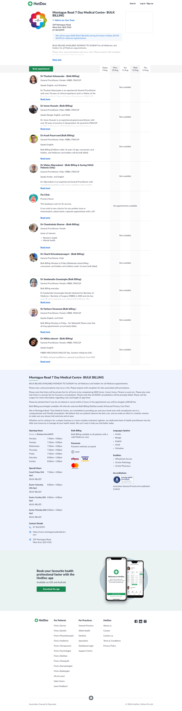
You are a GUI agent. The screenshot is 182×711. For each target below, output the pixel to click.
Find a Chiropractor (62, 646)
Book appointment (41, 69)
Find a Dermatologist (63, 666)
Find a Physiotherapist (64, 636)
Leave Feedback (61, 686)
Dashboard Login (86, 646)
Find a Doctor (60, 626)
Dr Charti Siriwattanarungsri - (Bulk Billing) (62, 254)
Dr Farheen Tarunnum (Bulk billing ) (58, 309)
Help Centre (59, 681)
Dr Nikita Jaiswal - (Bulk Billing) (56, 339)
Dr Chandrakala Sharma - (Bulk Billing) (59, 224)
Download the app (51, 589)
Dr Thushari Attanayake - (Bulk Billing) (59, 76)
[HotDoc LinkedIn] (140, 621)
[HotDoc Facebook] (136, 621)
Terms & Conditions (112, 641)
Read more (45, 99)
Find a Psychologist (62, 651)
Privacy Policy (109, 646)
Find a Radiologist (62, 671)
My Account (59, 676)
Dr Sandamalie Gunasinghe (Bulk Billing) (60, 279)
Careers (106, 631)
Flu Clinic (45, 195)
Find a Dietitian (60, 656)
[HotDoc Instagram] (145, 621)
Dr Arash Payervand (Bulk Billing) (57, 135)
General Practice (86, 626)
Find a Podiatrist (61, 641)
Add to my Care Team (63, 20)
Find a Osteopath (61, 661)
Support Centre (85, 651)
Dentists (82, 636)
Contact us (108, 636)
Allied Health (84, 631)
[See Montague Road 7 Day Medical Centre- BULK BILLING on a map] (139, 22)
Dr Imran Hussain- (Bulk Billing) (56, 106)
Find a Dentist (60, 631)
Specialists (83, 641)
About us (107, 626)
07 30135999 (39, 527)
